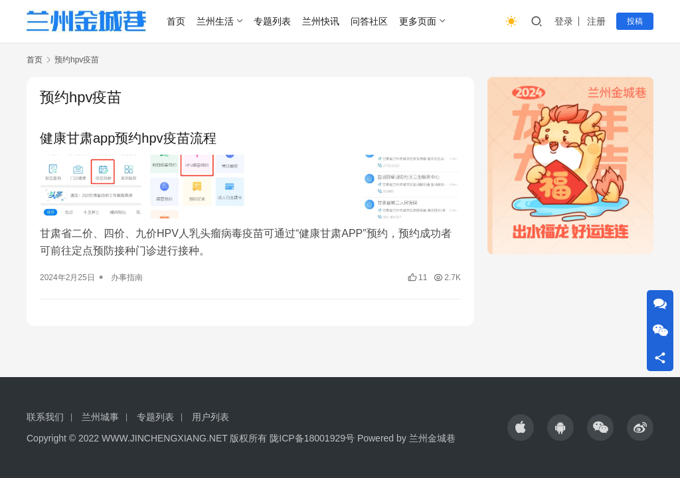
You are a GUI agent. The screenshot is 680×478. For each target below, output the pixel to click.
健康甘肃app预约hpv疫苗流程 (128, 138)
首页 (176, 21)
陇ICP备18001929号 (312, 438)
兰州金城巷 (432, 438)
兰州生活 (215, 21)
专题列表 (272, 21)
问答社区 (369, 21)
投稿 (635, 21)
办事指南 (127, 277)
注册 (596, 21)
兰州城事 (100, 417)
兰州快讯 (320, 21)
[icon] (520, 427)
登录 (563, 21)
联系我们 (45, 417)
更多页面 (417, 21)
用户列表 (210, 417)
